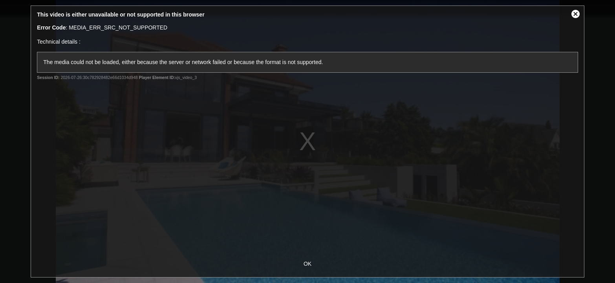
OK (307, 264)
